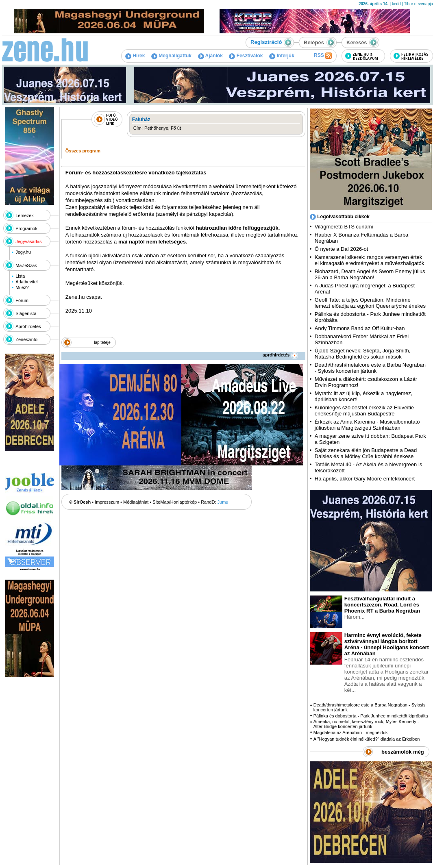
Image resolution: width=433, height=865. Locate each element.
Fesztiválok (246, 56)
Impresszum (107, 502)
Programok (26, 228)
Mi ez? (21, 287)
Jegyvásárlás (28, 241)
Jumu (223, 502)
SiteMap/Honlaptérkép (174, 502)
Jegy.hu (23, 252)
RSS (323, 55)
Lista (20, 276)
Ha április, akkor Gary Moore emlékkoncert (365, 479)
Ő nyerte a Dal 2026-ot (341, 249)
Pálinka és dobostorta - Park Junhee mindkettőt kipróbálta (370, 715)
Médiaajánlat (135, 502)
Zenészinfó (26, 339)
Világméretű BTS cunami (344, 227)
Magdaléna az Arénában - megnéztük (350, 732)
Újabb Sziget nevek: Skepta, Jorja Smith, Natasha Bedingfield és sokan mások (363, 354)
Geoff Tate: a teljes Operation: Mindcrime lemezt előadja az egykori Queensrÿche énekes (370, 303)
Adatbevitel (26, 281)
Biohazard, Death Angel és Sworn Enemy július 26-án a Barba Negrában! (370, 274)
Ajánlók (210, 56)
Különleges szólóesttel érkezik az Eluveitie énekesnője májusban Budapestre (364, 410)
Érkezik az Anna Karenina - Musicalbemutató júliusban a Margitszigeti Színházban (367, 425)
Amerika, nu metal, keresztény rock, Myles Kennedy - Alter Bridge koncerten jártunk (366, 724)
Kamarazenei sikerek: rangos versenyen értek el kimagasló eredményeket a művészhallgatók (369, 260)
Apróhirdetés (28, 326)
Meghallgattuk (171, 56)
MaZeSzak (26, 265)
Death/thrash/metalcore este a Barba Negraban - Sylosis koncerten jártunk (370, 368)
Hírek (135, 56)
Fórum (21, 300)
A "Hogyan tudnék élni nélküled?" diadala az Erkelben (366, 739)
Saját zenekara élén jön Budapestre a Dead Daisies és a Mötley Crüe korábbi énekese (366, 453)
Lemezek (24, 215)
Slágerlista (25, 313)
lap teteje (102, 342)
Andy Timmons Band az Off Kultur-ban (360, 328)
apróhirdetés (280, 354)
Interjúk (281, 56)
